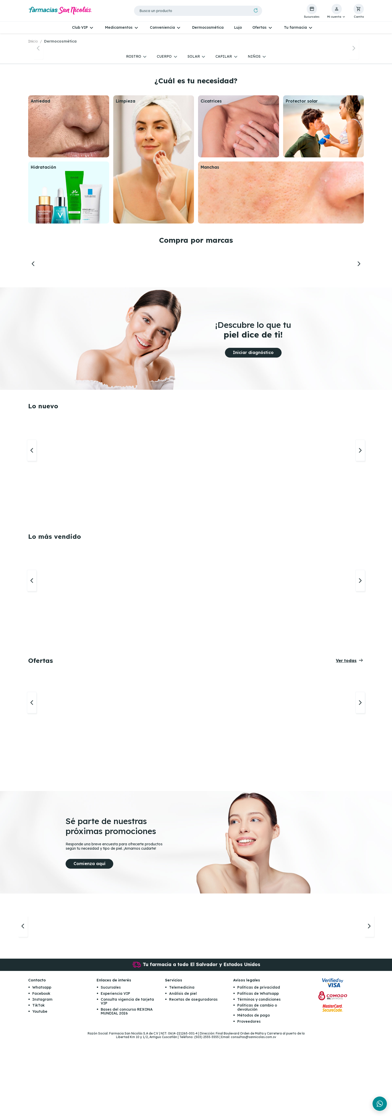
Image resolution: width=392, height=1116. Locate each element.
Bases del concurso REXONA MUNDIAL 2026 (127, 1088)
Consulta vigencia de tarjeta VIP (127, 1078)
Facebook (41, 1070)
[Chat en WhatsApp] (380, 1104)
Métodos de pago (253, 1092)
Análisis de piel (183, 1070)
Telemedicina (181, 1064)
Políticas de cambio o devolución (257, 1084)
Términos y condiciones (259, 1076)
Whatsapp (41, 1064)
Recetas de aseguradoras (193, 1076)
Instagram (42, 1076)
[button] (336, 11)
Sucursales (111, 1064)
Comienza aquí (89, 940)
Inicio (33, 41)
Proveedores (249, 1098)
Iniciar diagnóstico (253, 429)
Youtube (39, 1088)
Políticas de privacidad (258, 1064)
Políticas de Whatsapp (258, 1070)
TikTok (38, 1082)
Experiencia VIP (115, 1070)
